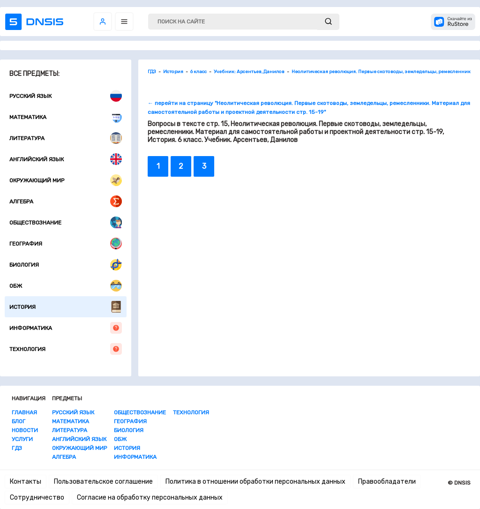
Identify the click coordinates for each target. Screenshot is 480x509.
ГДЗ (17, 448)
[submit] (328, 22)
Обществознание (65, 222)
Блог (18, 421)
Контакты (25, 482)
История (65, 307)
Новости (25, 430)
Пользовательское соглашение (103, 482)
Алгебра (65, 201)
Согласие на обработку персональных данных (150, 498)
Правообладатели (387, 482)
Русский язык (65, 96)
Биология (65, 264)
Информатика (65, 328)
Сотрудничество (37, 498)
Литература (65, 138)
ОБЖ (65, 286)
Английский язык (65, 159)
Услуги (22, 439)
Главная (24, 412)
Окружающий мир (65, 180)
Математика (65, 117)
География (65, 243)
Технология (65, 349)
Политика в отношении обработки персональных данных (255, 482)
